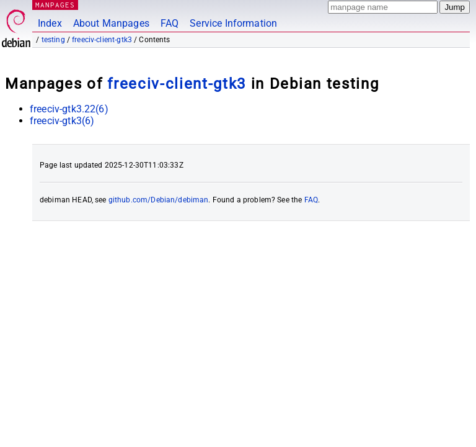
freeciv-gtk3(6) (62, 121)
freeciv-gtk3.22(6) (69, 109)
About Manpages (111, 23)
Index (50, 23)
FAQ (169, 23)
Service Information (233, 23)
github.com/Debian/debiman (158, 200)
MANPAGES (55, 5)
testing (53, 39)
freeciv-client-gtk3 (102, 39)
